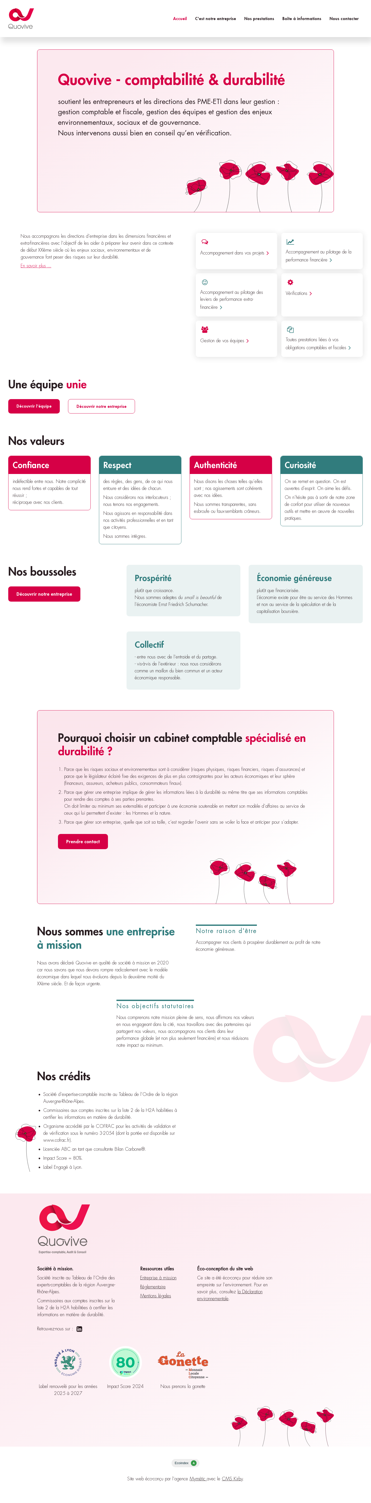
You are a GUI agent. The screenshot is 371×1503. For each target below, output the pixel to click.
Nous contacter (344, 18)
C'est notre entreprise (215, 18)
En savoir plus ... (36, 266)
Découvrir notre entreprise (102, 406)
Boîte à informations (301, 18)
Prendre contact (83, 841)
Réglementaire (153, 1287)
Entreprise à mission (158, 1278)
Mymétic (198, 1479)
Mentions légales (155, 1296)
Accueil (180, 18)
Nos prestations (259, 18)
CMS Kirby (232, 1479)
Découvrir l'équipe (34, 406)
